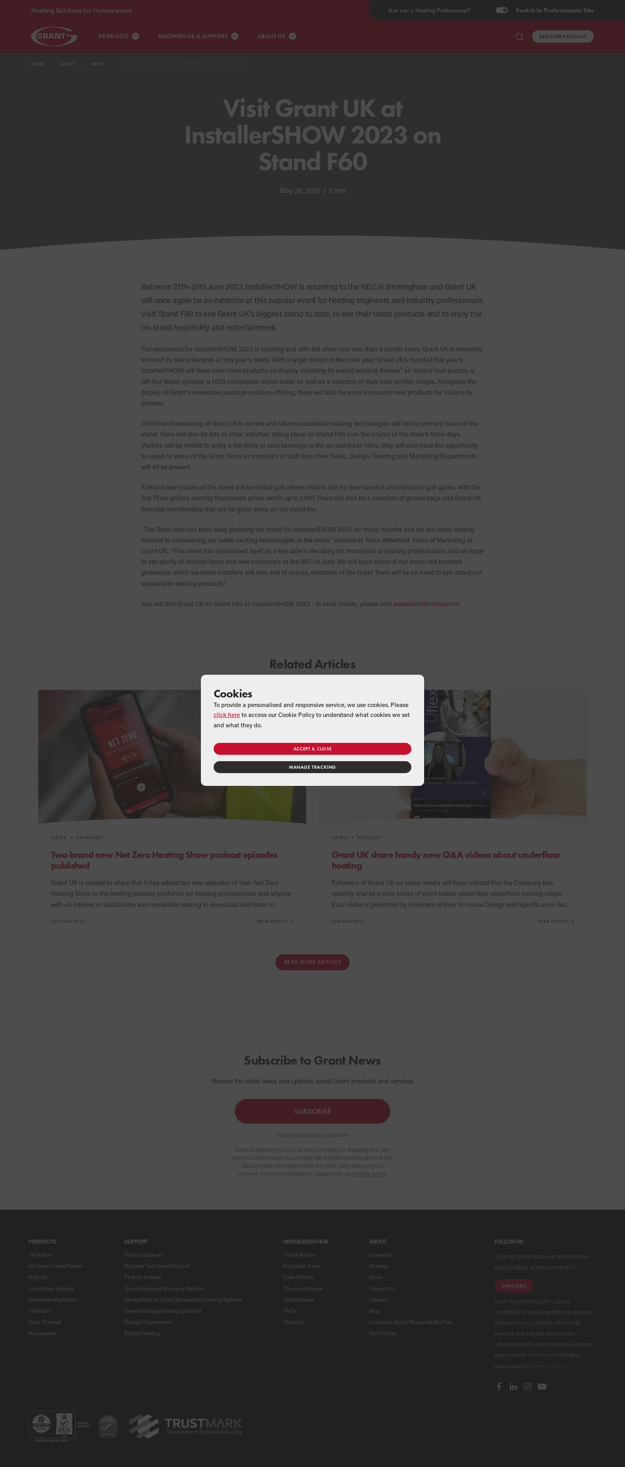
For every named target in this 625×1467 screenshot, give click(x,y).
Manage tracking (312, 767)
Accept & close (312, 749)
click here (227, 715)
